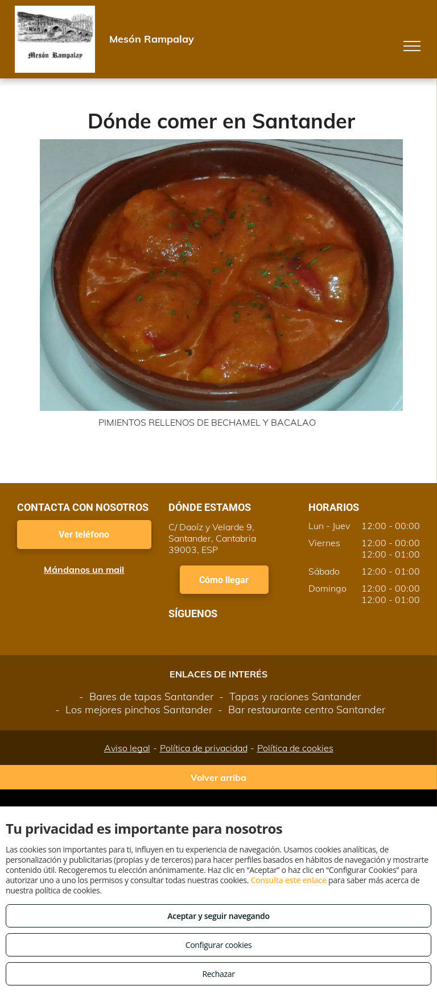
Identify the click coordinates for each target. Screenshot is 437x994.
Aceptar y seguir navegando (218, 915)
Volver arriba (218, 777)
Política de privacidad (204, 748)
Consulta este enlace (288, 880)
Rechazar (218, 973)
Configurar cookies (218, 944)
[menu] (412, 46)
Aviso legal (127, 748)
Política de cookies (295, 748)
